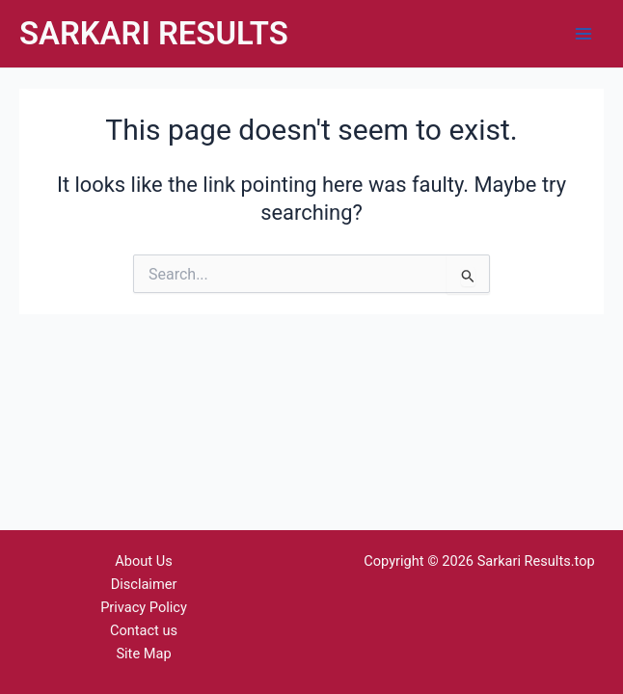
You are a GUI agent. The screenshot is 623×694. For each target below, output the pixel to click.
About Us (143, 561)
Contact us (143, 630)
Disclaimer (144, 584)
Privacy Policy (143, 607)
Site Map (143, 653)
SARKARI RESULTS (153, 33)
